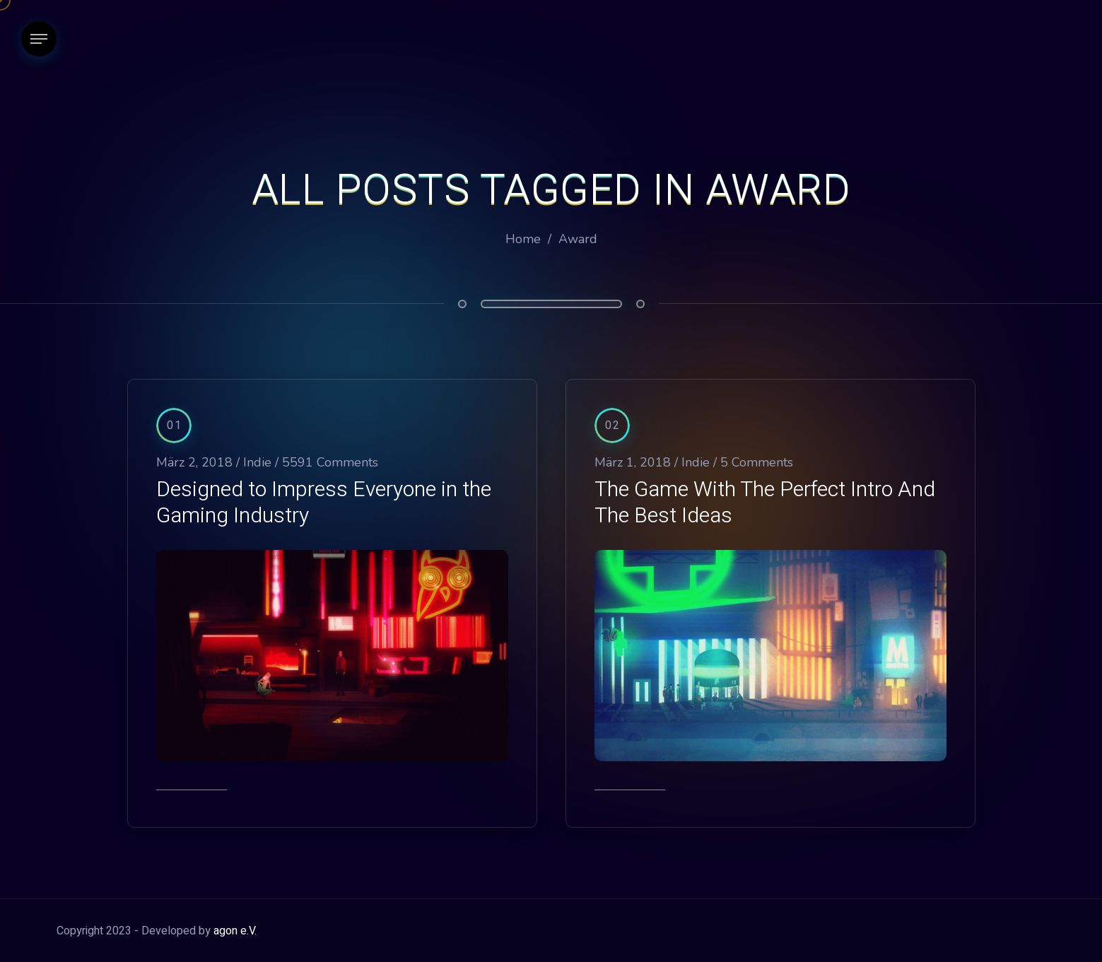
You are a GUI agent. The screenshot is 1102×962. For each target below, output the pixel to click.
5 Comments (756, 462)
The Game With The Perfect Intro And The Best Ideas (764, 503)
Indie (257, 462)
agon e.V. (235, 930)
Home (523, 238)
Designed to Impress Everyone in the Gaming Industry (323, 503)
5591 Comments (330, 462)
